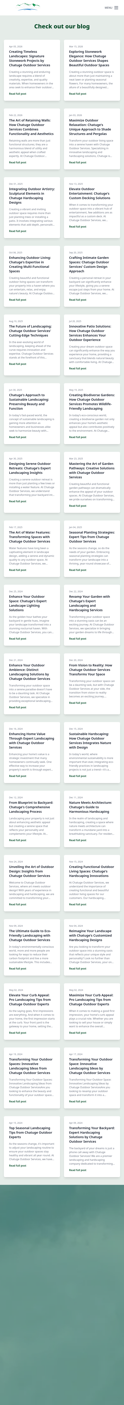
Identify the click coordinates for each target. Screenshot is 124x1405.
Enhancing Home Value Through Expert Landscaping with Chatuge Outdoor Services (31, 741)
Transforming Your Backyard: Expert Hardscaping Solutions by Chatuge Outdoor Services (92, 1135)
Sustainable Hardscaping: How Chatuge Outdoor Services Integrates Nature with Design (90, 741)
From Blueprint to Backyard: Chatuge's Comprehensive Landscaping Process (31, 807)
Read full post (17, 93)
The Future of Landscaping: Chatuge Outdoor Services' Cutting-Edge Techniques (30, 330)
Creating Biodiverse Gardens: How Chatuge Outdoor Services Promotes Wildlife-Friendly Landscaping (92, 402)
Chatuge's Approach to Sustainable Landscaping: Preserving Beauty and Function (29, 402)
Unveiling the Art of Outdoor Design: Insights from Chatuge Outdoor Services (31, 871)
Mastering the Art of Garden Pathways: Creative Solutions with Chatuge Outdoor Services (91, 470)
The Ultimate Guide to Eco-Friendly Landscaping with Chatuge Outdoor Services (30, 935)
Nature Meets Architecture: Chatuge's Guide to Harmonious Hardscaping (90, 807)
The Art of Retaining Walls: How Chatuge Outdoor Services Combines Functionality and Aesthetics (31, 127)
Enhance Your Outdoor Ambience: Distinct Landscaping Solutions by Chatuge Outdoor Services (29, 672)
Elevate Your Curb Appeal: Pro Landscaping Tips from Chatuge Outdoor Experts (30, 999)
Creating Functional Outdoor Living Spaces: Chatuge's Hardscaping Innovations (91, 871)
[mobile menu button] (116, 8)
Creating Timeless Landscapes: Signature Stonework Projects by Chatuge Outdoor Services (29, 58)
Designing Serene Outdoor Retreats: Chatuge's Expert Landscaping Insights (30, 468)
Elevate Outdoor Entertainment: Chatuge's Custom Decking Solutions (89, 193)
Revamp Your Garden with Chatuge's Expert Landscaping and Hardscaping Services (89, 603)
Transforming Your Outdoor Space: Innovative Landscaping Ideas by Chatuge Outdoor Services (91, 1066)
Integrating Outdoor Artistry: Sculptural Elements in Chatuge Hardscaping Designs (32, 196)
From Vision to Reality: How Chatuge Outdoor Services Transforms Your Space (90, 669)
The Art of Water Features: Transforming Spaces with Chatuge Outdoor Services (29, 536)
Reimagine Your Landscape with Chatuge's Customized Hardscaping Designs (90, 935)
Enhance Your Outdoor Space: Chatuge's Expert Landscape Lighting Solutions (28, 603)
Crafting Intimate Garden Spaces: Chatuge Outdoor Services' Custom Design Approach (89, 264)
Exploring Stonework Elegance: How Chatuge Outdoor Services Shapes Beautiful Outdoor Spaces (89, 58)
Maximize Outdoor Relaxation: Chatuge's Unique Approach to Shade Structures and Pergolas (90, 127)
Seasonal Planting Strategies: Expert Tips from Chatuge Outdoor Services (92, 536)
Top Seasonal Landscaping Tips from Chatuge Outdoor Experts (30, 1132)
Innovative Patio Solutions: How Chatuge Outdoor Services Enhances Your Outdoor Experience (90, 333)
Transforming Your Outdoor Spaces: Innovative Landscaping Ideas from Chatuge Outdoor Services (30, 1066)
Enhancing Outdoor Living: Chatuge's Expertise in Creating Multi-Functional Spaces (30, 264)
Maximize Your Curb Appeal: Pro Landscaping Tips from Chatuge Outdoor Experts (91, 999)
